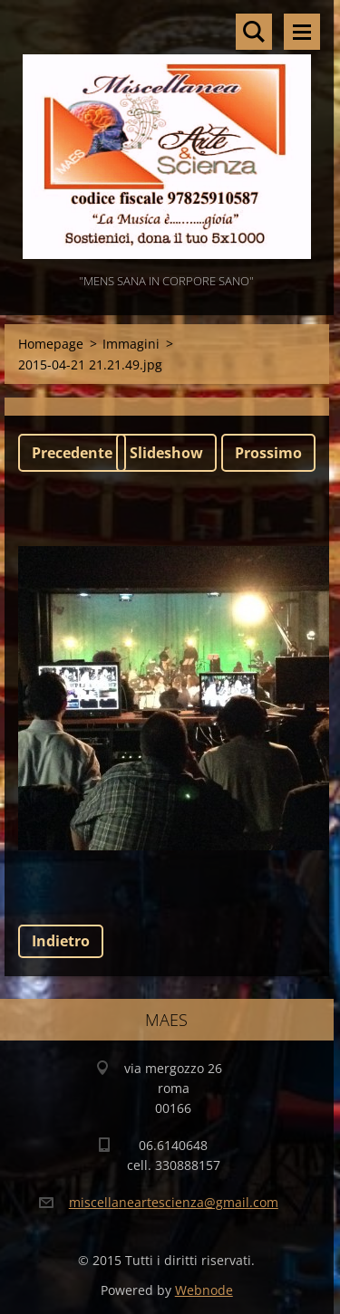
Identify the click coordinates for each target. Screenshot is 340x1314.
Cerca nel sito (254, 32)
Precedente (72, 453)
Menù (302, 32)
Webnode (204, 1290)
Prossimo (268, 453)
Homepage (50, 343)
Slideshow (166, 453)
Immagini (131, 343)
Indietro (61, 941)
